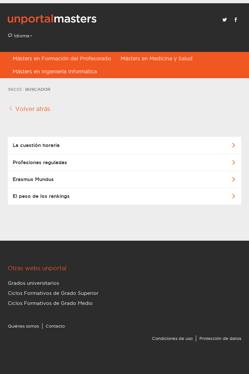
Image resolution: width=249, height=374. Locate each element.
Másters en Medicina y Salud (157, 58)
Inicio (15, 89)
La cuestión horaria (36, 145)
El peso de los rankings (41, 196)
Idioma (21, 35)
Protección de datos (220, 338)
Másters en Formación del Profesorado (62, 58)
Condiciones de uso (172, 338)
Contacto (55, 326)
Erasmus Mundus (33, 179)
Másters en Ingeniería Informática (55, 71)
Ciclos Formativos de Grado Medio (50, 303)
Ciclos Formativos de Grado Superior (53, 293)
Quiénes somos (23, 326)
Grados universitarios (33, 283)
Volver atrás (29, 108)
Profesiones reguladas (40, 162)
